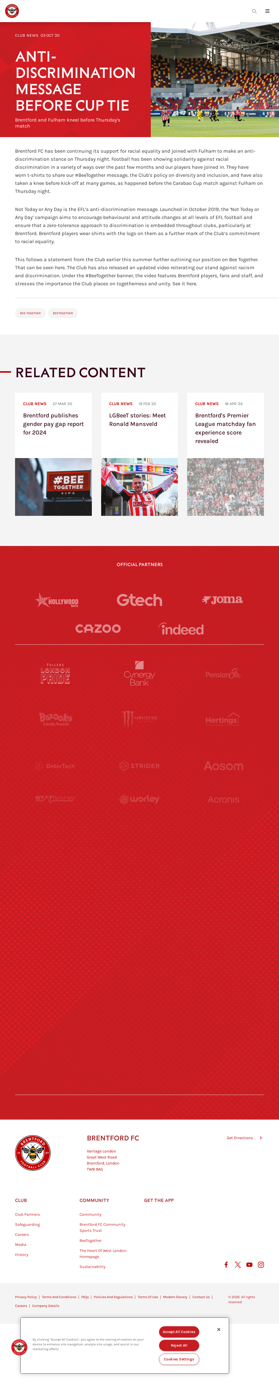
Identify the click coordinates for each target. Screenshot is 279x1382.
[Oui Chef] (223, 950)
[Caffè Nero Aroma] (139, 1089)
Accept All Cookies (179, 1332)
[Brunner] (56, 950)
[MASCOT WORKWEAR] (223, 858)
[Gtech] (139, 600)
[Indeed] (180, 629)
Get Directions (240, 1162)
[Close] (218, 1329)
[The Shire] (139, 997)
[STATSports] (56, 812)
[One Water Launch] (223, 904)
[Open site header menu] (267, 11)
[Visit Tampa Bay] (139, 858)
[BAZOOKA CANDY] (56, 719)
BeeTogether (63, 313)
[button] (19, 1347)
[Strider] (139, 766)
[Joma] (222, 600)
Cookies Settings (179, 1359)
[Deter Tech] (56, 766)
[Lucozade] (223, 1043)
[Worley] (139, 812)
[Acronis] (223, 812)
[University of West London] (56, 858)
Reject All (179, 1345)
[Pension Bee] (223, 673)
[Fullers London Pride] (56, 673)
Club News (27, 35)
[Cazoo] (98, 628)
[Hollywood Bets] (56, 600)
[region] (124, 1345)
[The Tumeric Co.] (139, 1043)
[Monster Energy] (139, 719)
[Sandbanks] (56, 997)
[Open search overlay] (254, 11)
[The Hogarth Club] (56, 1043)
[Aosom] (223, 766)
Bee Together (30, 313)
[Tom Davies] (223, 997)
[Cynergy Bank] (139, 673)
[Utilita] (56, 904)
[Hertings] (223, 719)
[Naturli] (139, 904)
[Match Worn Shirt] (139, 950)
